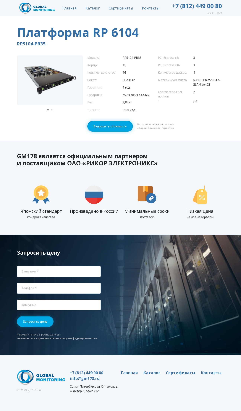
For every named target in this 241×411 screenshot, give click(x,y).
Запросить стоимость (110, 126)
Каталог (93, 8)
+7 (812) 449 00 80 (197, 6)
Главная (69, 8)
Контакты (150, 8)
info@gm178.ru (85, 378)
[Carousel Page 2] (51, 109)
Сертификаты (121, 8)
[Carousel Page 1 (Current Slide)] (48, 109)
